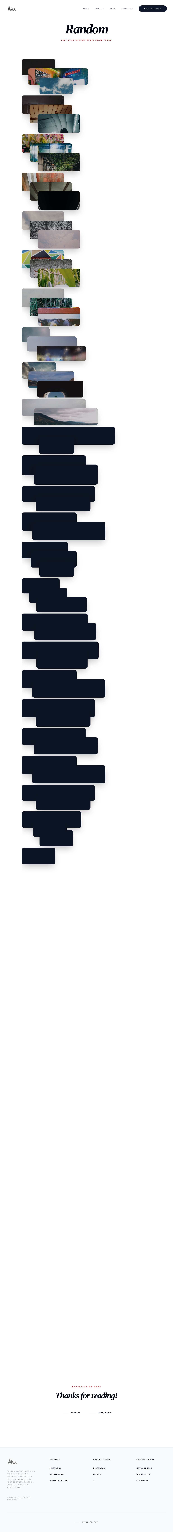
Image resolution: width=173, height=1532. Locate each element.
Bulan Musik (143, 1474)
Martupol (55, 1468)
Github (97, 1474)
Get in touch (152, 9)
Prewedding (57, 1474)
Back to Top (86, 1522)
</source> (142, 1480)
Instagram (100, 1413)
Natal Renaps (144, 1468)
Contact (71, 1413)
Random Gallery (59, 1480)
